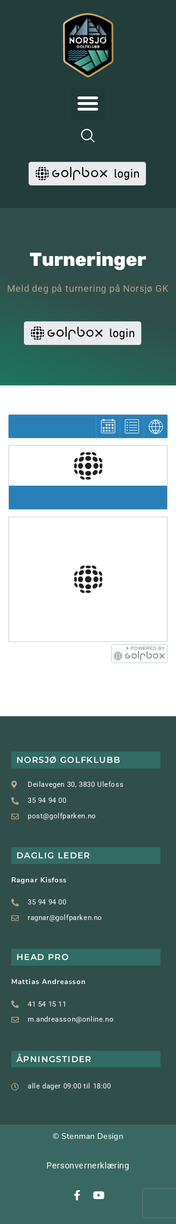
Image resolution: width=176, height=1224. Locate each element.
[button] (88, 103)
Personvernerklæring (87, 1165)
